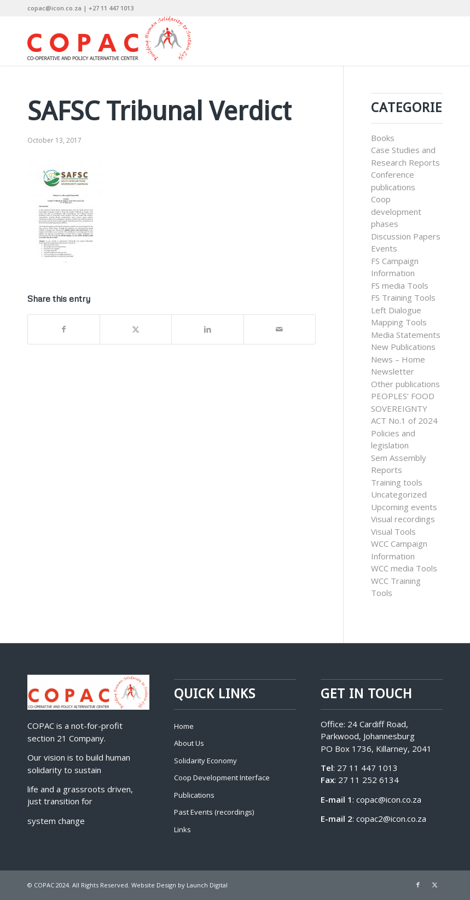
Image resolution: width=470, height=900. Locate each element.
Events (384, 248)
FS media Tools (399, 285)
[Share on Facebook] (64, 329)
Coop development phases (396, 211)
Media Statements (405, 334)
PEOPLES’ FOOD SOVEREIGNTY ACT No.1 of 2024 (404, 408)
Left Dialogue (396, 310)
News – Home (398, 359)
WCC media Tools (404, 568)
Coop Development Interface (222, 777)
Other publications (405, 383)
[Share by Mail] (279, 329)
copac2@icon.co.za (391, 818)
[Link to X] (434, 884)
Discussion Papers (405, 236)
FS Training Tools (403, 297)
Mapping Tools (399, 322)
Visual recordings (403, 518)
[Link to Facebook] (418, 884)
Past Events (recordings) (214, 812)
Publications (194, 795)
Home (184, 726)
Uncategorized (399, 494)
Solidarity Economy (205, 760)
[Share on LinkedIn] (207, 329)
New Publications (403, 346)
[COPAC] (109, 41)
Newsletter (392, 371)
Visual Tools (393, 531)
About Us (189, 743)
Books (382, 137)
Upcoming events (404, 506)
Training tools (396, 482)
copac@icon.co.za (388, 799)
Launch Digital (207, 885)
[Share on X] (135, 329)
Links (182, 829)
